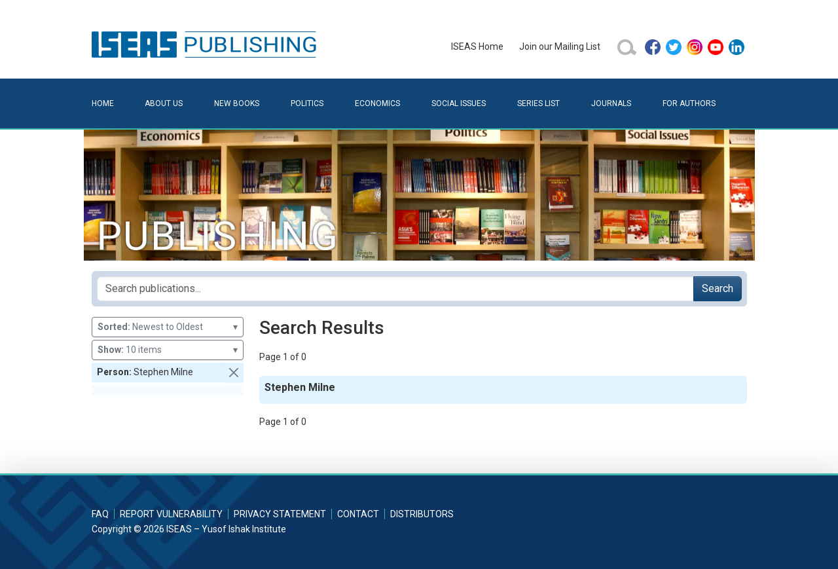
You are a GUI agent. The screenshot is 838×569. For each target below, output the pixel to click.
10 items (168, 350)
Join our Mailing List (559, 46)
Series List (538, 103)
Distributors (422, 514)
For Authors (689, 103)
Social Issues (458, 103)
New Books (236, 103)
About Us (164, 103)
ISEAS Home (477, 46)
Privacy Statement (280, 514)
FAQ (100, 514)
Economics (377, 103)
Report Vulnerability (171, 514)
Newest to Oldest (168, 327)
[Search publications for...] (395, 288)
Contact (358, 514)
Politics (307, 103)
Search (717, 288)
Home (103, 103)
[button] (234, 372)
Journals (611, 103)
